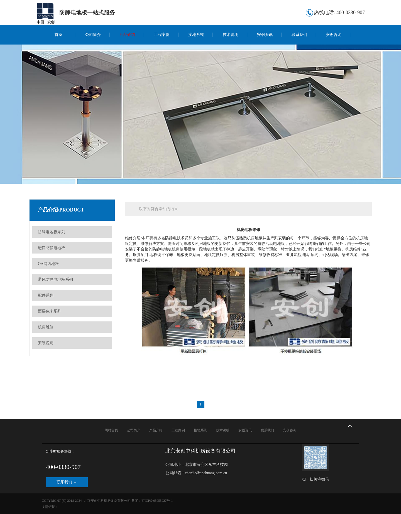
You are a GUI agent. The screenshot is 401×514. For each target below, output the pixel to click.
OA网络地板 (48, 264)
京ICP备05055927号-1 (157, 501)
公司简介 (93, 35)
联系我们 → (67, 482)
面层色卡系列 (49, 311)
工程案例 (162, 35)
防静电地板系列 (51, 232)
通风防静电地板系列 (55, 279)
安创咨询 (333, 35)
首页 (58, 35)
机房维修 (45, 327)
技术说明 (230, 35)
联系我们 (299, 35)
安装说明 (45, 343)
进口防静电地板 (51, 248)
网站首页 (111, 430)
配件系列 (45, 295)
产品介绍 (127, 35)
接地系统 (196, 35)
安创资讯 (265, 35)
